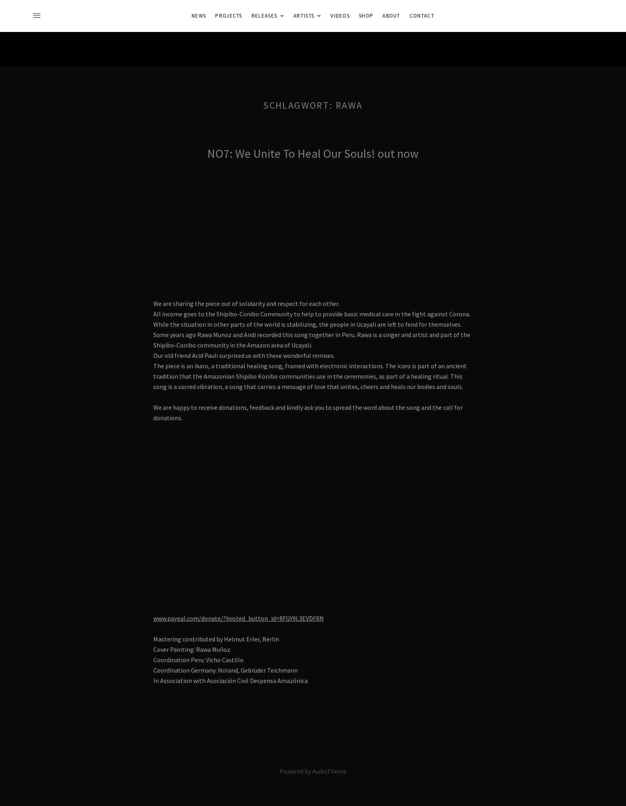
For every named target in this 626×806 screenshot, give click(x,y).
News (199, 15)
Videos (340, 15)
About (391, 15)
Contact (422, 15)
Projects (228, 15)
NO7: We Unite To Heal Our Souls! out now (313, 153)
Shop (366, 15)
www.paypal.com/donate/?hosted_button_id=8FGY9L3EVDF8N (238, 618)
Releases (270, 17)
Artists (309, 17)
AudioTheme (329, 771)
